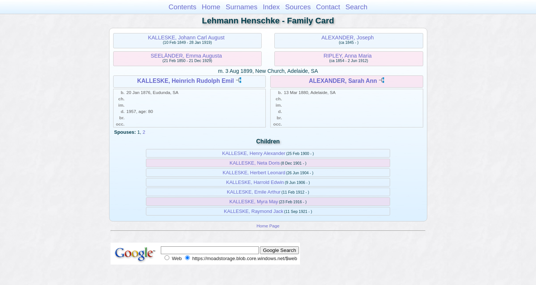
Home (211, 7)
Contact (328, 7)
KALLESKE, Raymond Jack (254, 211)
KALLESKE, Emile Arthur (254, 192)
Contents (183, 7)
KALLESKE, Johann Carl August (186, 38)
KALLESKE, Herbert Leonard (254, 172)
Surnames (241, 7)
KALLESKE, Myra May (253, 201)
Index (271, 7)
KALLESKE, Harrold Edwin (255, 182)
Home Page (268, 225)
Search (356, 7)
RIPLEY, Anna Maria (347, 56)
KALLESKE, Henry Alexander (253, 153)
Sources (298, 7)
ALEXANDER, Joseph (348, 38)
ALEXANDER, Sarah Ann (343, 81)
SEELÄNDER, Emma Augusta (186, 56)
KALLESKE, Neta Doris (255, 163)
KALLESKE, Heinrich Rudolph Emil (185, 81)
